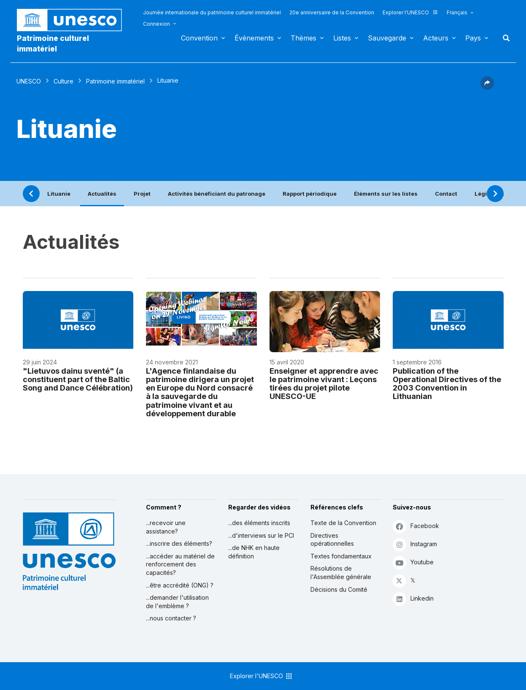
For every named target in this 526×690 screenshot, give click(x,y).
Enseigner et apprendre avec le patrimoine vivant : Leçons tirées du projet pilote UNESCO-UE (324, 383)
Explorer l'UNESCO (410, 12)
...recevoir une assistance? (166, 527)
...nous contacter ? (171, 618)
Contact (446, 193)
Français (457, 12)
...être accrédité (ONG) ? (179, 585)
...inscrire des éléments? (179, 543)
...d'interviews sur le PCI (261, 535)
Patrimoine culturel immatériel (53, 43)
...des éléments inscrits (259, 522)
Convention (199, 38)
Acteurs (435, 38)
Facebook (416, 526)
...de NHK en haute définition (254, 552)
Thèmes (303, 38)
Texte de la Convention (343, 522)
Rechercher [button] (504, 38)
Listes (342, 38)
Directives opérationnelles (332, 539)
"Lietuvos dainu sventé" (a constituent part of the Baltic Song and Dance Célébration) (78, 379)
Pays (473, 38)
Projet (142, 193)
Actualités (102, 193)
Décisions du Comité (338, 589)
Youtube (413, 562)
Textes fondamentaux (341, 556)
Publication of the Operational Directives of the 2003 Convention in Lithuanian (447, 383)
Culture (63, 81)
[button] (487, 87)
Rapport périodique (310, 193)
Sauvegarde (387, 38)
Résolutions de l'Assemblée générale (340, 572)
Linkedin (413, 598)
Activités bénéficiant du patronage (216, 193)
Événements (254, 38)
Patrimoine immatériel (115, 81)
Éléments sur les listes (386, 193)
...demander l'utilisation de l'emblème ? (177, 601)
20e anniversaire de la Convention (331, 12)
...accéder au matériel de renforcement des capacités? (180, 564)
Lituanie (58, 193)
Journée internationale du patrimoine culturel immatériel (212, 12)
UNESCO (28, 81)
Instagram (415, 544)
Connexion (156, 24)
